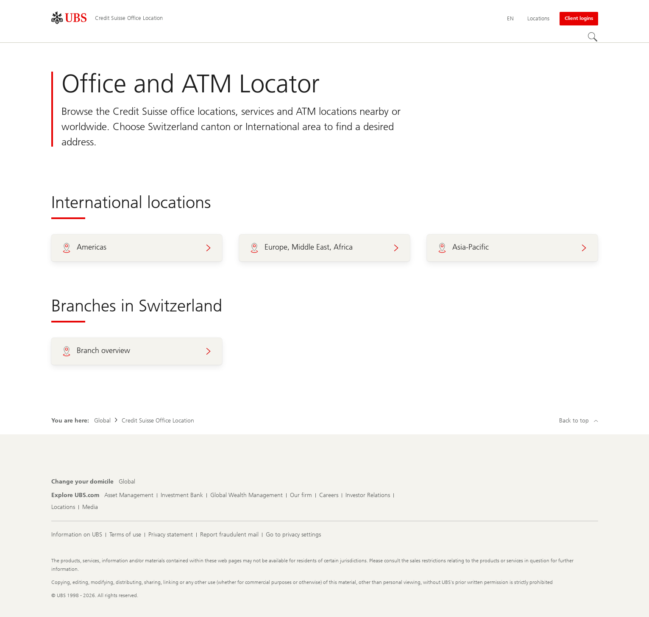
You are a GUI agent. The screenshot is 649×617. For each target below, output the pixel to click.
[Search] (593, 37)
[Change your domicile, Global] (127, 482)
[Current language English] (510, 18)
